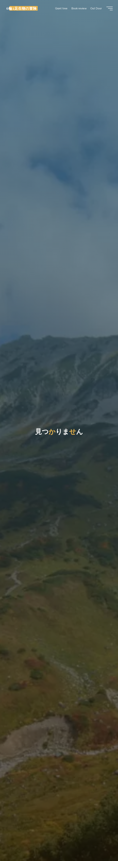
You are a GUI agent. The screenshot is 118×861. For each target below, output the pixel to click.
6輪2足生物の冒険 (21, 8)
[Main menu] (109, 8)
